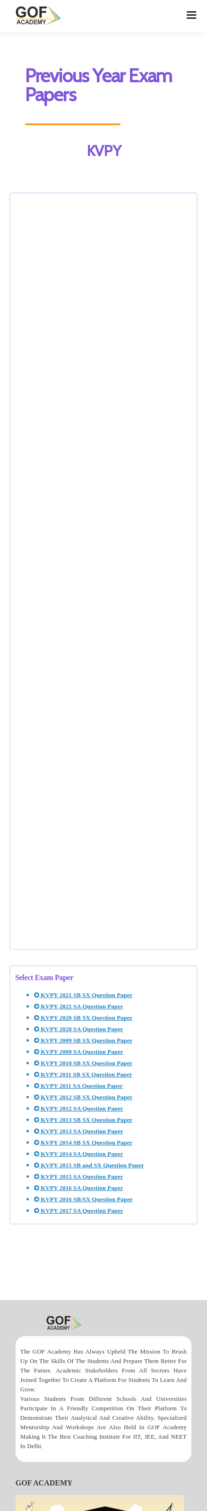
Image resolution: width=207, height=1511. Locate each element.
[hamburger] (191, 16)
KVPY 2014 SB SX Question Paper (83, 1142)
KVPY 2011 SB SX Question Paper (83, 1074)
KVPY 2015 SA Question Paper (78, 1176)
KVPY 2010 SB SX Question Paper (83, 1063)
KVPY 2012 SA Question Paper (78, 1108)
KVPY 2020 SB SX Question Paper (83, 1018)
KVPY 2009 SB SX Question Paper (83, 1040)
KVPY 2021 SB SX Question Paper (83, 995)
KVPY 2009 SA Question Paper (78, 1052)
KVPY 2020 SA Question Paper (78, 1029)
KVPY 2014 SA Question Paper (78, 1154)
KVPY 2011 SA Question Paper (78, 1086)
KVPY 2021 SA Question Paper (78, 1006)
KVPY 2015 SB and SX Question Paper (89, 1165)
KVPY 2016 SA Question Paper (78, 1188)
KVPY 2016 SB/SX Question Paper (83, 1199)
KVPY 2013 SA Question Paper (78, 1131)
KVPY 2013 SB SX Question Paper (83, 1120)
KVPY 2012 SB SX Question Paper (83, 1097)
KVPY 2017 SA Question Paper (78, 1210)
